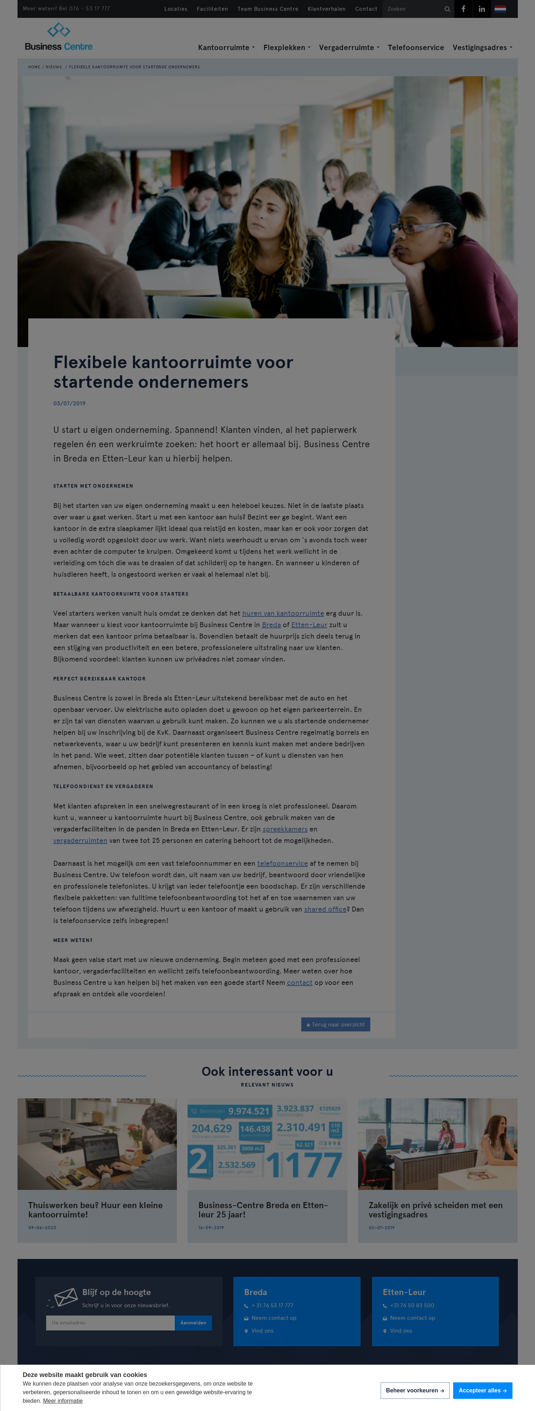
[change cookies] (415, 1390)
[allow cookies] (482, 1390)
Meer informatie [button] (63, 1401)
